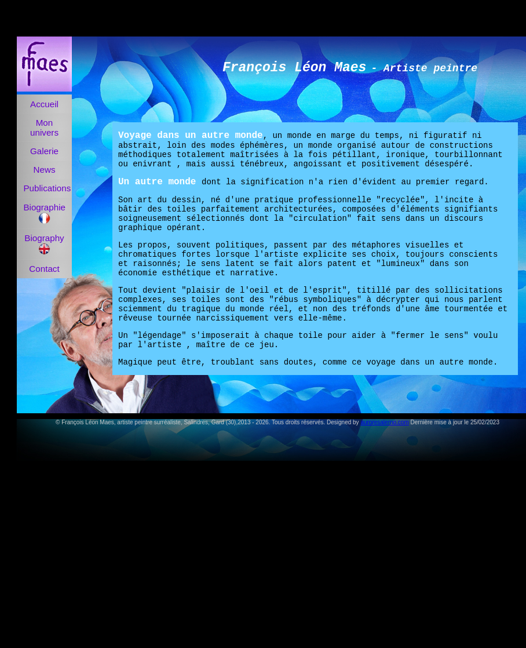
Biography (44, 244)
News (45, 169)
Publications (47, 188)
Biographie (44, 213)
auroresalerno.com (384, 422)
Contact (44, 269)
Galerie (44, 151)
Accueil (44, 104)
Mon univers (44, 127)
